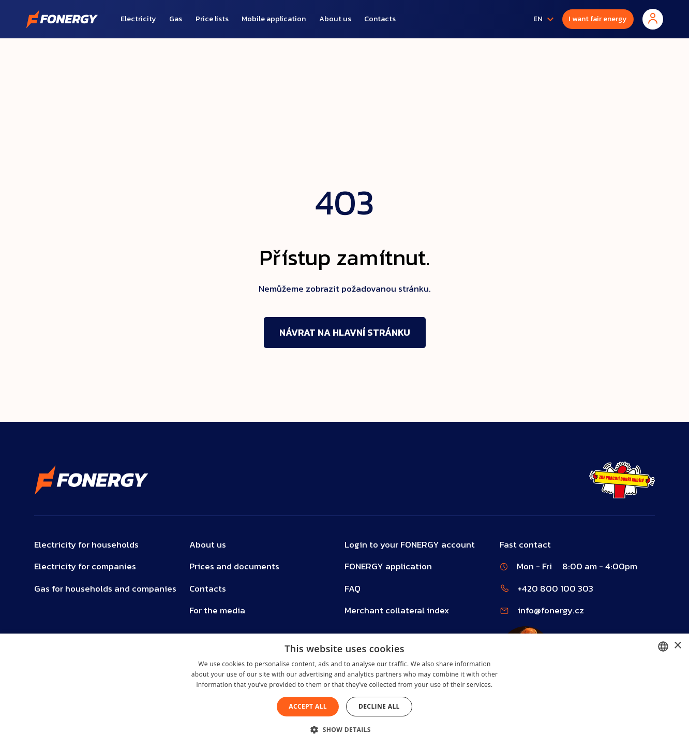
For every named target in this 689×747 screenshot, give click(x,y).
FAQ (352, 588)
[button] (541, 19)
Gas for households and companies (105, 588)
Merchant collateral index (396, 610)
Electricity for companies (85, 566)
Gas (175, 18)
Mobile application (274, 18)
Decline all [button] (379, 706)
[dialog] (344, 690)
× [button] (677, 646)
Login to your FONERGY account (409, 544)
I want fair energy (597, 18)
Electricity (138, 18)
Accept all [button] (308, 706)
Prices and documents (234, 566)
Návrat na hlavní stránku (344, 332)
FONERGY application (388, 566)
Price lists (212, 18)
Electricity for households (86, 544)
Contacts (380, 18)
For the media (217, 610)
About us (335, 18)
